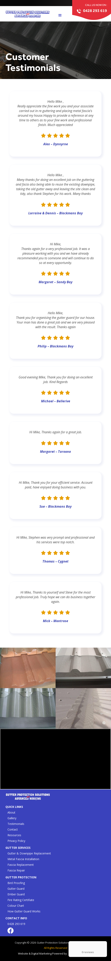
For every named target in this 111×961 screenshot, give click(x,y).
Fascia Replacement (20, 865)
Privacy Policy (16, 841)
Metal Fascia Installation (23, 859)
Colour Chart (15, 906)
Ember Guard (16, 894)
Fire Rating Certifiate (20, 900)
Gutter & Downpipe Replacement (29, 853)
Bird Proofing (16, 883)
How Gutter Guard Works (23, 911)
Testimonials (15, 824)
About (11, 812)
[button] (60, 15)
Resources (14, 835)
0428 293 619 (16, 924)
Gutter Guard (15, 889)
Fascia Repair (16, 870)
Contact (12, 829)
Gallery (11, 818)
